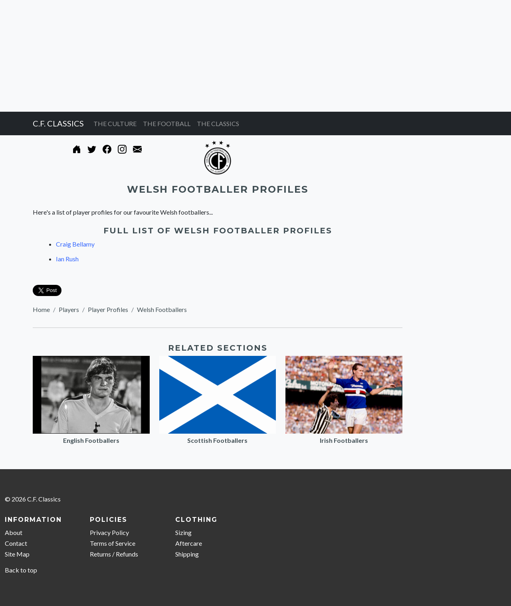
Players (69, 309)
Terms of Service (112, 543)
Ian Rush (67, 259)
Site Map (17, 554)
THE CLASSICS (218, 123)
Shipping (187, 554)
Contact (16, 543)
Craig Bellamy (75, 244)
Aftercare (188, 543)
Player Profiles (108, 309)
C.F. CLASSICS (58, 123)
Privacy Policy (109, 532)
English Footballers (91, 440)
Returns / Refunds (114, 554)
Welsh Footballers (162, 309)
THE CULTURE (115, 123)
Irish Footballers (344, 440)
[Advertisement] (239, 56)
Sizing (183, 532)
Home (41, 309)
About (13, 532)
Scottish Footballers (217, 440)
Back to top (21, 570)
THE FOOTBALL (166, 123)
